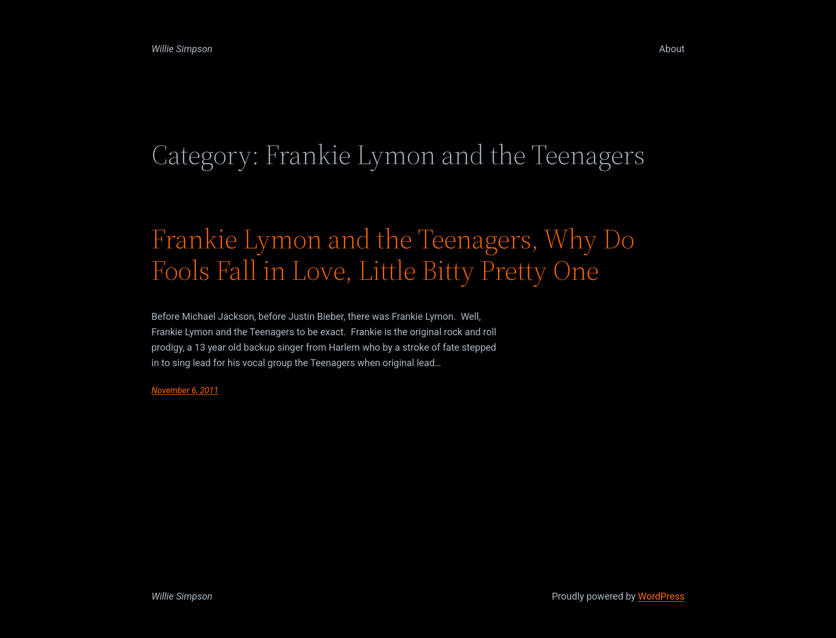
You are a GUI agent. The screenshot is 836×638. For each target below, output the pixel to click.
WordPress (661, 596)
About (672, 48)
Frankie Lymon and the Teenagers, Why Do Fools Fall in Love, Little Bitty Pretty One (392, 255)
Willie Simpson (182, 48)
